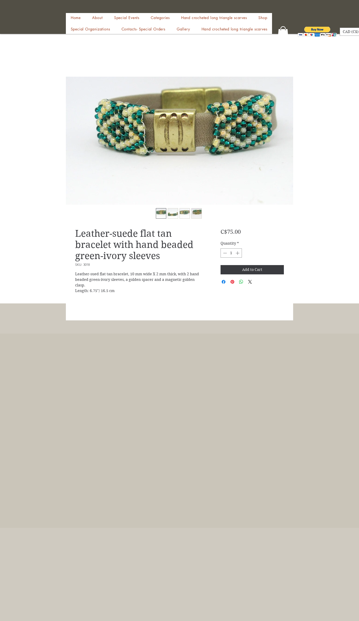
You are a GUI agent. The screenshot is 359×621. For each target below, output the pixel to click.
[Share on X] (250, 282)
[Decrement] (224, 253)
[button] (262, 18)
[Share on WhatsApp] (241, 282)
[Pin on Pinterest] (232, 282)
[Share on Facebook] (223, 282)
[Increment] (238, 253)
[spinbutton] (231, 253)
